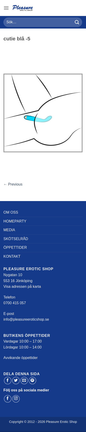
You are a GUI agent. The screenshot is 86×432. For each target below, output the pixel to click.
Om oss (10, 212)
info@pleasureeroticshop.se (26, 319)
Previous (12, 184)
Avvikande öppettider (20, 358)
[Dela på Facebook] (7, 380)
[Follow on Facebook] (7, 399)
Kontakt (11, 256)
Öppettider (15, 247)
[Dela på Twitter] (16, 380)
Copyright (16, 422)
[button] (6, 7)
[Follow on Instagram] (16, 399)
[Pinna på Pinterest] (32, 380)
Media (9, 230)
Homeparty (14, 221)
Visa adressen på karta (22, 286)
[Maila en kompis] (24, 380)
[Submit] (77, 22)
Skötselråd (15, 239)
